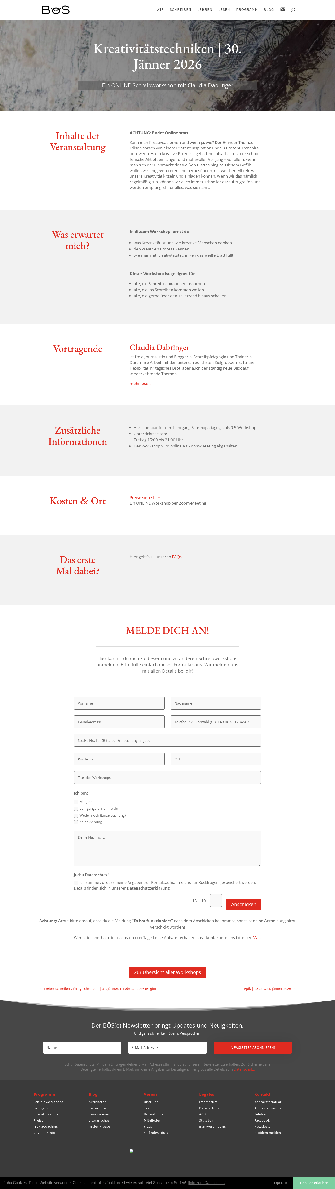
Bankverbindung (212, 1126)
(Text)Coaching (46, 1126)
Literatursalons (46, 1114)
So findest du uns (158, 1133)
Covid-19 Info (44, 1133)
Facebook (262, 1120)
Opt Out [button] (280, 1183)
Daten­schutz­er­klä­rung (148, 888)
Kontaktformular (268, 1102)
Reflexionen (98, 1108)
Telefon (260, 1114)
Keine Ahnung (88, 821)
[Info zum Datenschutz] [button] (207, 1183)
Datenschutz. (244, 1069)
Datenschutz (209, 1108)
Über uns (151, 1102)
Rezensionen (99, 1114)
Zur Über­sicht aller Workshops (167, 972)
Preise (39, 1120)
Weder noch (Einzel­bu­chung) (100, 815)
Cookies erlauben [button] (314, 1183)
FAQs (148, 1126)
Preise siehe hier (145, 497)
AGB (202, 1114)
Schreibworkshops (48, 1102)
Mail (256, 937)
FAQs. (177, 556)
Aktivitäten (98, 1102)
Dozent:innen (155, 1114)
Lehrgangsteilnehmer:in (96, 808)
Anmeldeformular (268, 1108)
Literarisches (99, 1120)
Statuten (206, 1120)
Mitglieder (152, 1120)
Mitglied (83, 801)
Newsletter (263, 1126)
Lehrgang (41, 1108)
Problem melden (267, 1133)
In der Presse (99, 1126)
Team (148, 1108)
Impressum (208, 1102)
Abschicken (243, 904)
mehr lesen (140, 383)
